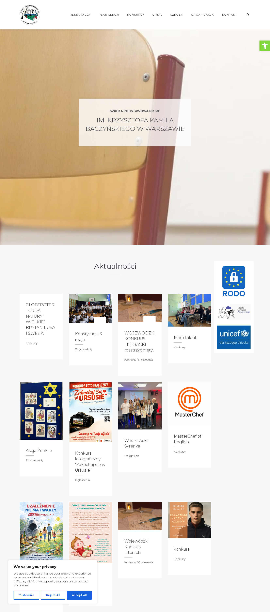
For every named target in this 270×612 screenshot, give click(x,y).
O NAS (157, 14)
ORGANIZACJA (202, 14)
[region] (52, 582)
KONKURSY (135, 14)
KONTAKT (229, 14)
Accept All (79, 595)
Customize (26, 595)
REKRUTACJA (80, 14)
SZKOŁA (176, 14)
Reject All (53, 595)
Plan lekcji (109, 14)
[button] (264, 46)
